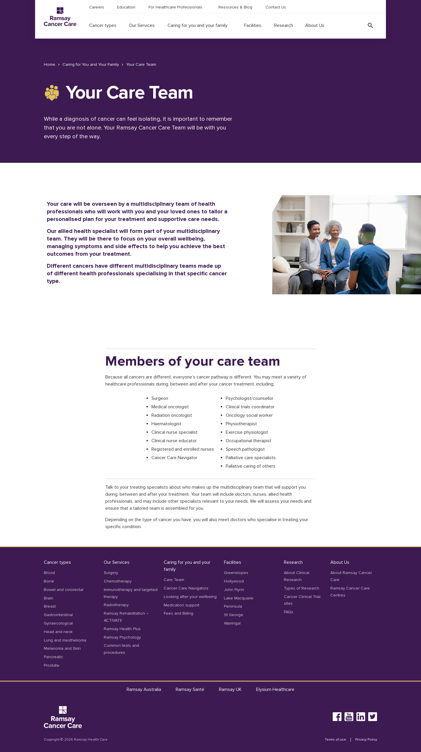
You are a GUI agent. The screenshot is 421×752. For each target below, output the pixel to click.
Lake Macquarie (238, 598)
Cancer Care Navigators (186, 588)
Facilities (252, 25)
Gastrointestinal (58, 614)
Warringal (232, 623)
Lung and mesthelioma (65, 640)
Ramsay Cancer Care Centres (350, 592)
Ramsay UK (230, 689)
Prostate (51, 665)
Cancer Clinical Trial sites (302, 600)
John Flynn (234, 589)
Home (49, 64)
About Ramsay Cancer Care (351, 576)
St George (233, 614)
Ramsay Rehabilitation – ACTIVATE (126, 617)
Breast (50, 606)
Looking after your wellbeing (190, 596)
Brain (48, 598)
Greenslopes (236, 572)
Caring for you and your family (197, 25)
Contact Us (275, 7)
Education (126, 7)
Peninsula (233, 606)
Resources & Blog (235, 7)
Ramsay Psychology (122, 637)
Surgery (111, 572)
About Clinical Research (296, 576)
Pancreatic (53, 656)
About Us (314, 25)
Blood (49, 572)
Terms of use (335, 740)
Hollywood (234, 581)
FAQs (288, 611)
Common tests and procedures (121, 649)
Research (283, 25)
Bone (49, 581)
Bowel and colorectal (63, 589)
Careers (96, 7)
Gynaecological (58, 623)
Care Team (174, 579)
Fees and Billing (178, 613)
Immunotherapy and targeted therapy (131, 593)
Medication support (181, 605)
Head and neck (58, 631)
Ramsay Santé (190, 689)
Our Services (142, 25)
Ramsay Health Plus (122, 628)
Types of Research (301, 588)
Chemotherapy (118, 581)
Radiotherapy (116, 604)
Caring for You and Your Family (91, 64)
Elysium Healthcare (275, 689)
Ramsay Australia (144, 689)
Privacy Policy (366, 740)
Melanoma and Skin (62, 648)
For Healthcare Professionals (175, 7)
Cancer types (102, 25)
